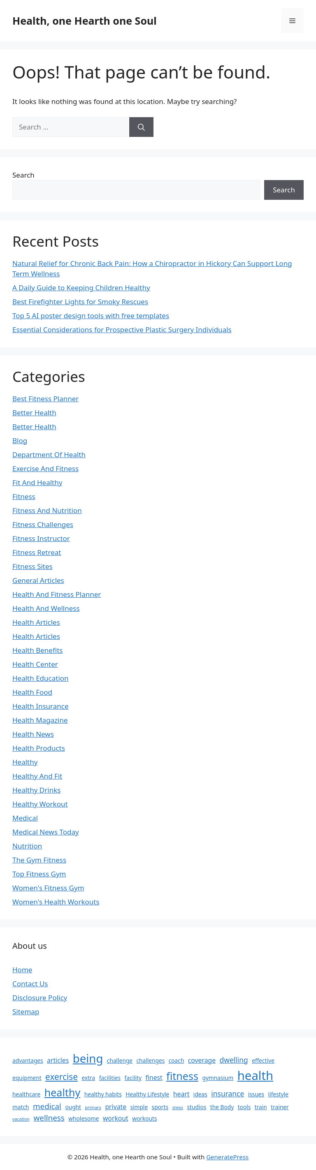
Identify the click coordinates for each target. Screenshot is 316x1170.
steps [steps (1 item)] (177, 1107)
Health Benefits (37, 650)
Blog (19, 440)
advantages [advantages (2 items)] (27, 1060)
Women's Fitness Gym (48, 888)
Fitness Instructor (41, 538)
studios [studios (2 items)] (197, 1107)
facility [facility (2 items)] (133, 1078)
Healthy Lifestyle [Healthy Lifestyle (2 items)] (147, 1094)
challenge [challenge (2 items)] (119, 1060)
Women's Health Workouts (56, 901)
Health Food (32, 692)
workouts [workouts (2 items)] (144, 1118)
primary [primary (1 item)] (93, 1107)
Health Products (38, 748)
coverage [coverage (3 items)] (202, 1060)
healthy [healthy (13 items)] (62, 1092)
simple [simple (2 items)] (139, 1107)
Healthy (24, 762)
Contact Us (30, 983)
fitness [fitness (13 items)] (182, 1076)
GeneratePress (227, 1157)
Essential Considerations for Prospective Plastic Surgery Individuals (122, 329)
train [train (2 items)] (261, 1107)
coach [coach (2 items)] (176, 1060)
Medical (25, 818)
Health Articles (36, 622)
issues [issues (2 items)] (256, 1094)
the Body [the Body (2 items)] (222, 1107)
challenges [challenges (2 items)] (151, 1060)
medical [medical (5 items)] (47, 1106)
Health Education (40, 678)
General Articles (38, 580)
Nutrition (27, 846)
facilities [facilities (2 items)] (110, 1078)
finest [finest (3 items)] (153, 1077)
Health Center (35, 664)
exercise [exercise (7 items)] (61, 1076)
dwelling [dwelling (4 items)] (234, 1060)
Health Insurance (40, 706)
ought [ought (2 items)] (73, 1107)
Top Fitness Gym (39, 874)
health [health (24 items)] (255, 1075)
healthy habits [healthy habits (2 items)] (103, 1094)
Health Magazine (40, 720)
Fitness (23, 496)
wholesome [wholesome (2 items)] (83, 1118)
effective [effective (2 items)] (263, 1060)
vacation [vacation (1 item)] (21, 1119)
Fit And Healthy (37, 482)
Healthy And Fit (37, 776)
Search (23, 175)
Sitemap (25, 1011)
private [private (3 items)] (115, 1106)
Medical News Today (45, 832)
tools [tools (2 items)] (244, 1107)
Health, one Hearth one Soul (84, 21)
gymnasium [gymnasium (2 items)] (217, 1078)
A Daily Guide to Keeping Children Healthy (81, 287)
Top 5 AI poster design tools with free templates (90, 315)
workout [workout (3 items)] (115, 1118)
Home (22, 969)
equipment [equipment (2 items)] (27, 1078)
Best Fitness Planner (45, 398)
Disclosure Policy (39, 997)
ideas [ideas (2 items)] (200, 1094)
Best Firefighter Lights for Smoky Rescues (80, 301)
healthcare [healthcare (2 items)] (26, 1094)
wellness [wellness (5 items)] (49, 1117)
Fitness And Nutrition (47, 510)
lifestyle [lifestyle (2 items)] (278, 1094)
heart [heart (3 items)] (181, 1093)
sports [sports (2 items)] (160, 1107)
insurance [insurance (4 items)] (227, 1093)
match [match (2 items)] (20, 1107)
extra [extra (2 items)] (88, 1078)
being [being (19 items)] (88, 1058)
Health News (33, 734)
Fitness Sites (32, 566)
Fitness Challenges (42, 524)
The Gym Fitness (39, 860)
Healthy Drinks (36, 790)
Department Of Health (49, 454)
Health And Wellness (46, 608)
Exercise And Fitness (45, 468)
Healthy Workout (40, 804)
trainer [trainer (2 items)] (279, 1107)
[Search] (141, 127)
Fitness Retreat (36, 552)
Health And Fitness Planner (56, 594)
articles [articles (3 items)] (58, 1060)
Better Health (34, 412)
